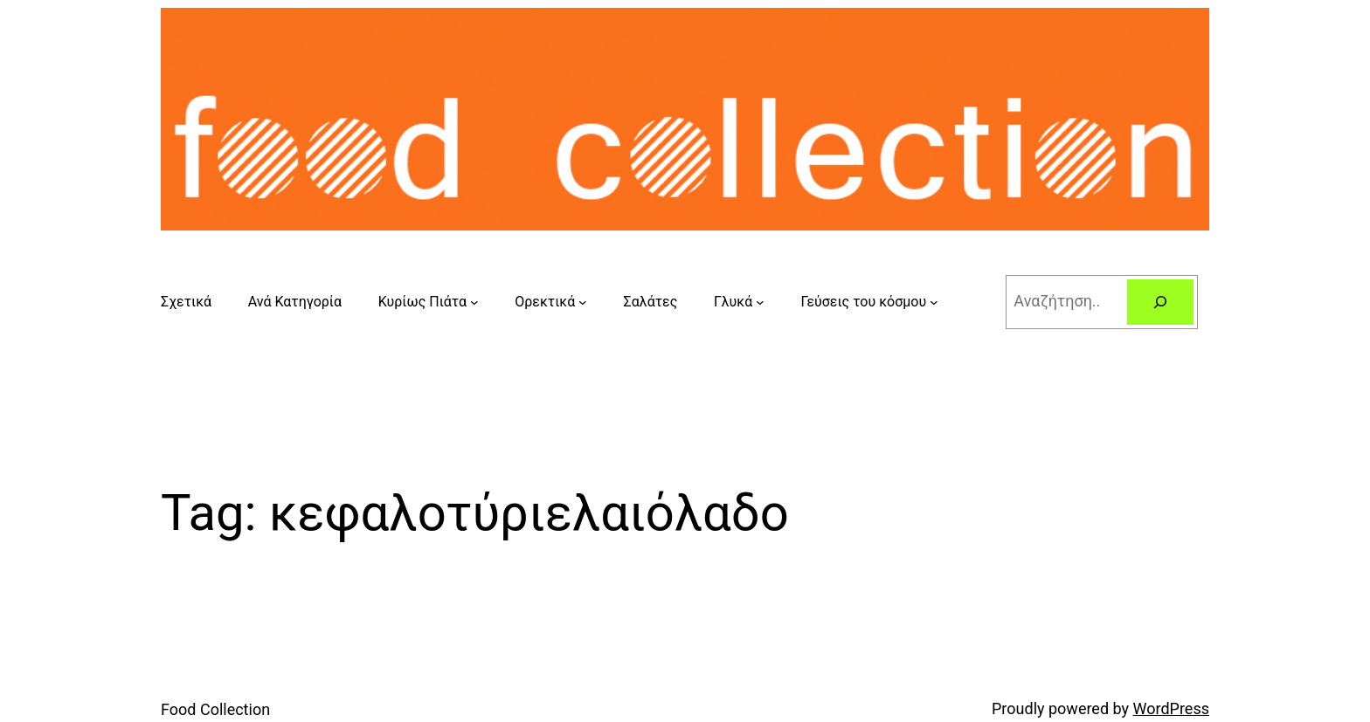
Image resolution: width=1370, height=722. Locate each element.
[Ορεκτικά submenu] (582, 302)
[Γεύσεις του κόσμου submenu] (934, 302)
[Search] (1160, 302)
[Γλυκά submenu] (760, 302)
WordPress (1171, 708)
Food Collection (215, 709)
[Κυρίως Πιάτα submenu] (474, 302)
